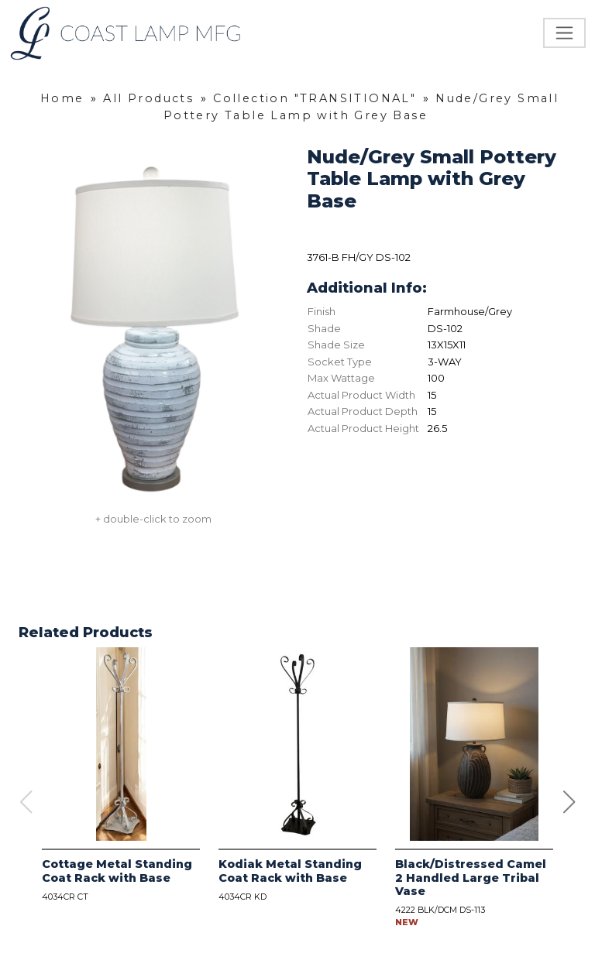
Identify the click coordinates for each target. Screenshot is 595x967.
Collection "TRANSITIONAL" (314, 98)
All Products (148, 98)
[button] (569, 802)
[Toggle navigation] (564, 33)
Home (62, 98)
